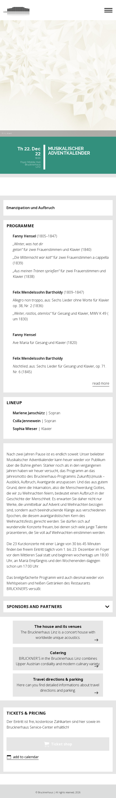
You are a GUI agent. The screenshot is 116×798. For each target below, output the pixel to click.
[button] (108, 10)
